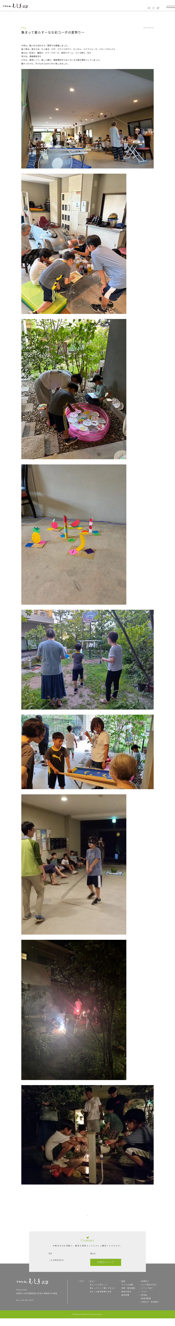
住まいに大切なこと (97, 1290)
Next (112, 1214)
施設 (122, 1287)
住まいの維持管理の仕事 (99, 1297)
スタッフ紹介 (145, 1294)
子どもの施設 (126, 1290)
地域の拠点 (125, 1297)
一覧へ (87, 1214)
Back (63, 1214)
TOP (158, 1237)
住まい (91, 1287)
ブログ (142, 1297)
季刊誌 (142, 1301)
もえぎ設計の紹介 (147, 1290)
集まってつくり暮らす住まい (101, 1294)
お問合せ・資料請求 (148, 1308)
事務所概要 (144, 1304)
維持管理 (124, 1301)
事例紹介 (144, 1287)
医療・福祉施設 (127, 1294)
